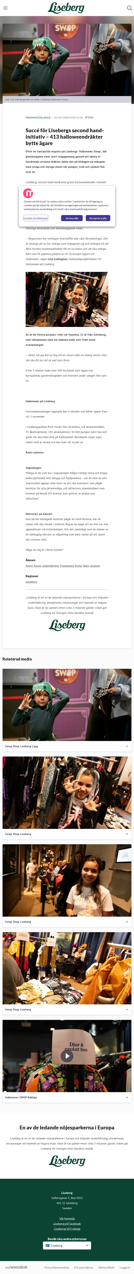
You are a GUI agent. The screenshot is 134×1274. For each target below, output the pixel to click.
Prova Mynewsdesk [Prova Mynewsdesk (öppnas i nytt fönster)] (56, 1267)
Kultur (78, 566)
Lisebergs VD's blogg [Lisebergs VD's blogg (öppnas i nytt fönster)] (67, 1228)
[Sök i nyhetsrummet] (129, 8)
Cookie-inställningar (36, 218)
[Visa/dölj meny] (5, 8)
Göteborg (31, 582)
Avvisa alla (72, 218)
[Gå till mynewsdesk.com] (16, 1267)
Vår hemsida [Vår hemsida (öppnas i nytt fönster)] (67, 1218)
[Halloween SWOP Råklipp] (67, 1056)
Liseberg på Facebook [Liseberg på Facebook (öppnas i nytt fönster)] (67, 1223)
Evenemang (67, 566)
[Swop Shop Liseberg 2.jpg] (67, 705)
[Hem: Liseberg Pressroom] (66, 8)
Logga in (125, 1267)
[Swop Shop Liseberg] (67, 793)
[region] (67, 206)
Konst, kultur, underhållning (42, 566)
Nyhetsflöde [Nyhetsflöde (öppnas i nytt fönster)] (106, 1267)
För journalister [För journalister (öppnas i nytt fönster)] (83, 1267)
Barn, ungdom (91, 566)
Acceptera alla (98, 218)
